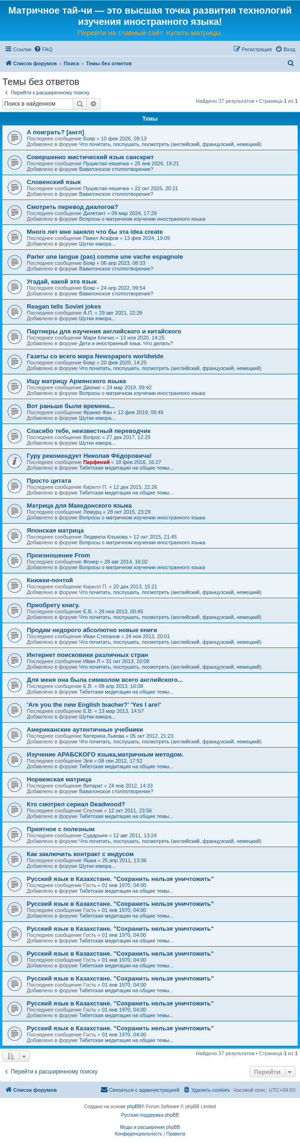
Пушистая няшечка (106, 163)
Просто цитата (49, 480)
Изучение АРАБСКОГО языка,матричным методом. (105, 754)
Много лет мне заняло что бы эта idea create (95, 231)
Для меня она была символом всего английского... (105, 679)
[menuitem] (43, 49)
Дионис (91, 387)
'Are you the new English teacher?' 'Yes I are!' (94, 704)
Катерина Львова (103, 736)
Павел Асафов (100, 238)
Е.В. (88, 611)
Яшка (89, 860)
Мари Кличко (98, 337)
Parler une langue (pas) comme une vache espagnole (105, 256)
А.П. (88, 313)
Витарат (93, 785)
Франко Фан (97, 412)
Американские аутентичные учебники (85, 729)
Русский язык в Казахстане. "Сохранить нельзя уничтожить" (120, 878)
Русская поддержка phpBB (150, 1115)
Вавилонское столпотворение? (116, 169)
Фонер (91, 561)
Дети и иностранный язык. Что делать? (126, 343)
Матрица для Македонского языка (79, 505)
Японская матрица (55, 530)
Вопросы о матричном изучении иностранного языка (142, 219)
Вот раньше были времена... (71, 405)
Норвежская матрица (59, 779)
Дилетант (94, 213)
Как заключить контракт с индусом (80, 853)
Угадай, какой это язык (62, 281)
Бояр (89, 138)
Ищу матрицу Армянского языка (76, 381)
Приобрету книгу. (53, 605)
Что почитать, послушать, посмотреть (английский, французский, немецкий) (170, 144)
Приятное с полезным (61, 829)
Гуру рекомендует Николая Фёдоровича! (89, 455)
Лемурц (92, 512)
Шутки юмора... (97, 244)
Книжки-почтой (50, 580)
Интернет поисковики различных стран (87, 654)
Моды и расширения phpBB (150, 1127)
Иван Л (91, 661)
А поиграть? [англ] (55, 132)
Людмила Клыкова (105, 537)
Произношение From (58, 555)
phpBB (134, 1106)
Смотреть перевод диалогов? (72, 206)
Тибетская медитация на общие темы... (126, 468)
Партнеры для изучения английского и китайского (104, 331)
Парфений (96, 462)
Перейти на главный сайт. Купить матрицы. (150, 33)
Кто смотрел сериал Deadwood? (76, 804)
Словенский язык (54, 181)
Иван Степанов (101, 636)
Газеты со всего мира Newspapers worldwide (95, 356)
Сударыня (95, 835)
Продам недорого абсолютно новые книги (92, 629)
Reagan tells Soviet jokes (64, 306)
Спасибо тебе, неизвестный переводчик (89, 430)
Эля (87, 761)
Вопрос (91, 437)
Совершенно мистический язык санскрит (90, 157)
